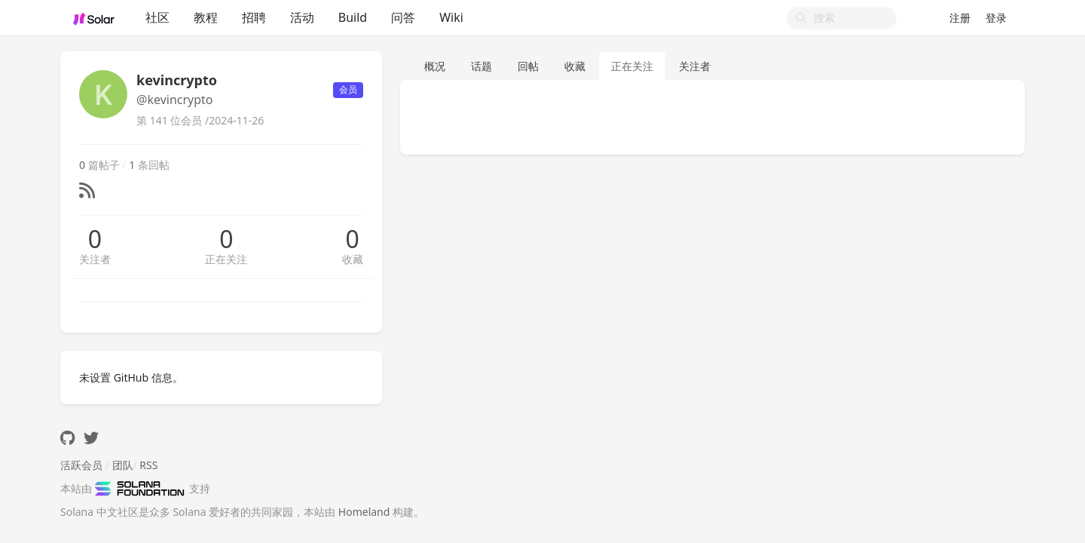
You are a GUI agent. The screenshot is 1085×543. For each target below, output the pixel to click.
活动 (302, 17)
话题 (481, 66)
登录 (996, 18)
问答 (403, 17)
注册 (959, 18)
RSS (148, 465)
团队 (122, 465)
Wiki (451, 17)
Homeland (364, 512)
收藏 (352, 259)
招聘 (254, 17)
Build (352, 17)
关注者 (95, 259)
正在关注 (226, 259)
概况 (434, 66)
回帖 (528, 66)
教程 (206, 17)
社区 (157, 17)
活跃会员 (81, 465)
